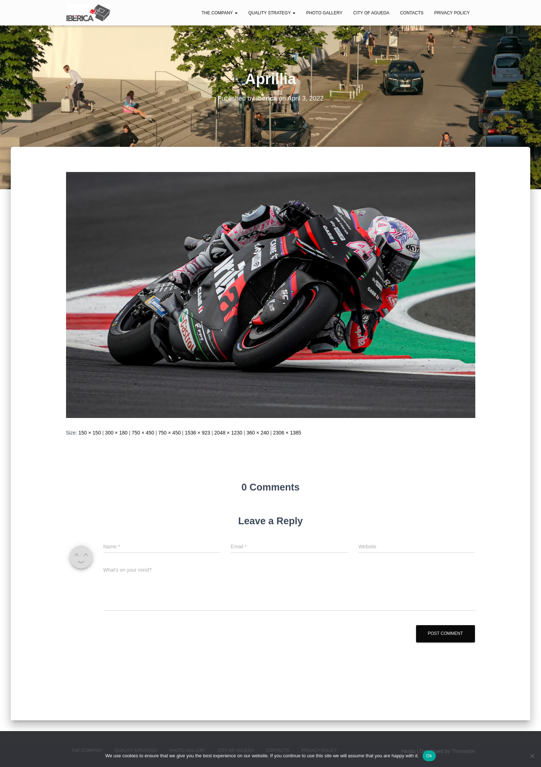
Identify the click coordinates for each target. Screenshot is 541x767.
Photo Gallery (324, 12)
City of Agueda (371, 12)
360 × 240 (257, 433)
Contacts (411, 12)
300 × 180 (116, 433)
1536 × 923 (197, 433)
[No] (532, 755)
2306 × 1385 (287, 433)
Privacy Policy (452, 12)
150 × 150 (90, 433)
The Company (219, 12)
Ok (429, 755)
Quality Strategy (271, 12)
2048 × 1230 (228, 433)
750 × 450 (143, 433)
